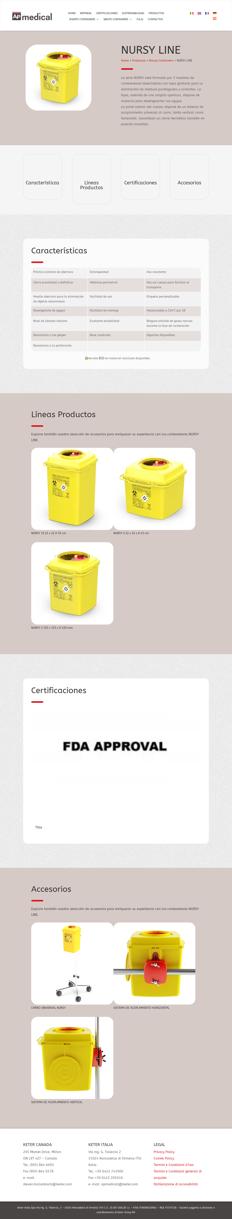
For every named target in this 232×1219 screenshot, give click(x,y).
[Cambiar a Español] (215, 18)
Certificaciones (106, 13)
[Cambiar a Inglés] (199, 13)
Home (72, 13)
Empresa (85, 13)
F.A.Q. (140, 19)
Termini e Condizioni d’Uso (174, 1165)
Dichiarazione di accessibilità (176, 1184)
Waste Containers (116, 19)
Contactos (155, 19)
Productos (156, 13)
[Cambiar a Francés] (207, 13)
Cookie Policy (164, 1158)
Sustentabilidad (133, 13)
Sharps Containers (82, 19)
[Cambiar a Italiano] (192, 13)
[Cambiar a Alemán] (215, 13)
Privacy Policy (164, 1152)
